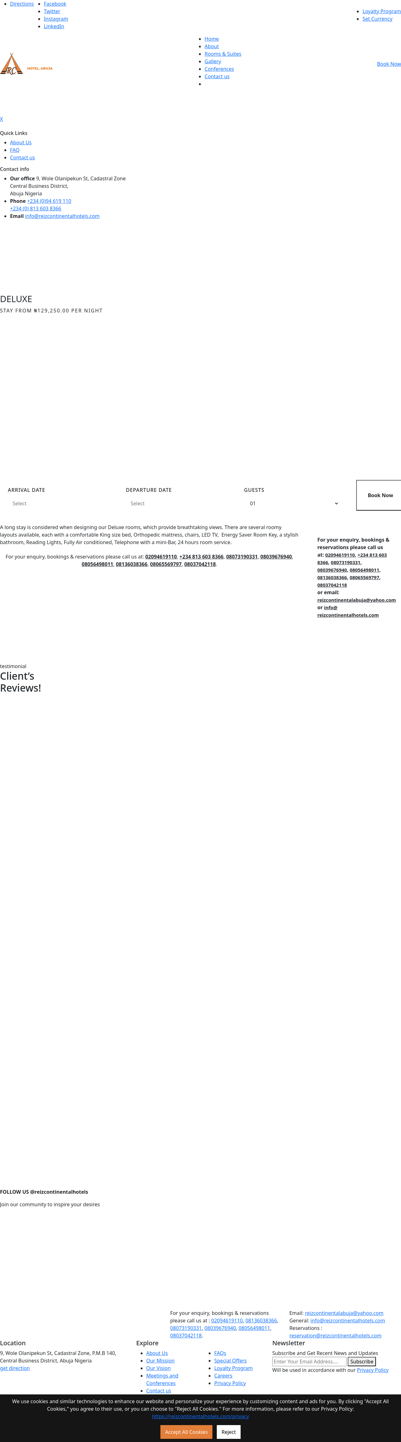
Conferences (219, 68)
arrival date (26, 490)
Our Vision (158, 1368)
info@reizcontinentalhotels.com (62, 216)
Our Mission (160, 1360)
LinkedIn (54, 26)
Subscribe (361, 1361)
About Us (21, 142)
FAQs (220, 1353)
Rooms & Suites (223, 53)
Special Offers (230, 1360)
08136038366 (132, 564)
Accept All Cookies (186, 1432)
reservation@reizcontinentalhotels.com (335, 1335)
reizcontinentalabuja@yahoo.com (356, 600)
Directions (22, 3)
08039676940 (276, 556)
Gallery (213, 61)
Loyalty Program (381, 11)
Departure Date (149, 490)
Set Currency (377, 18)
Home (212, 38)
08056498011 (97, 564)
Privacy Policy (230, 1383)
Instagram (56, 18)
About (212, 46)
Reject (228, 1432)
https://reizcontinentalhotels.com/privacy (200, 1416)
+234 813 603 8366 (202, 556)
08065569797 (166, 564)
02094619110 (161, 556)
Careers (223, 1375)
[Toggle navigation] (200, 98)
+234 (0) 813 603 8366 (35, 208)
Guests (254, 490)
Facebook (55, 3)
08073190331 (242, 556)
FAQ (14, 150)
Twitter (52, 11)
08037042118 (200, 564)
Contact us (217, 76)
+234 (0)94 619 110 (49, 201)
